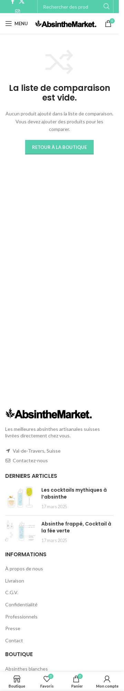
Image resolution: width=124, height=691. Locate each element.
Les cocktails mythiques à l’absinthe (74, 493)
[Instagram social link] (17, 12)
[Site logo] (65, 23)
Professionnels (21, 616)
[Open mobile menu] (16, 23)
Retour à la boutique (59, 147)
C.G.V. (11, 592)
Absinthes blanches (26, 669)
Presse (12, 628)
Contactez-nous (30, 460)
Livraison (14, 581)
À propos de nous (24, 568)
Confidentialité (21, 604)
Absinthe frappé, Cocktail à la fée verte (76, 527)
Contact (14, 640)
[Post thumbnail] (20, 498)
